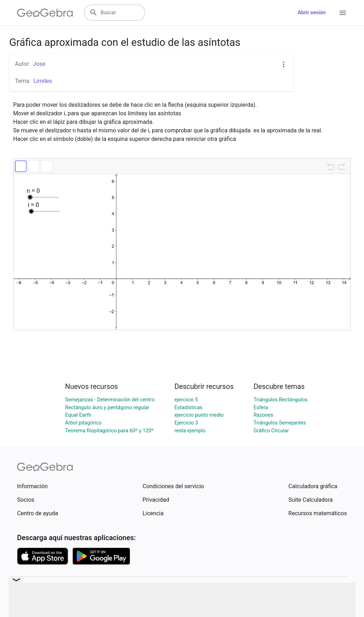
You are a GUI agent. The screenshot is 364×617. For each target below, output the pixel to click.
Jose (39, 63)
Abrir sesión (312, 13)
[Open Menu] (342, 13)
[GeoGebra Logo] (45, 13)
